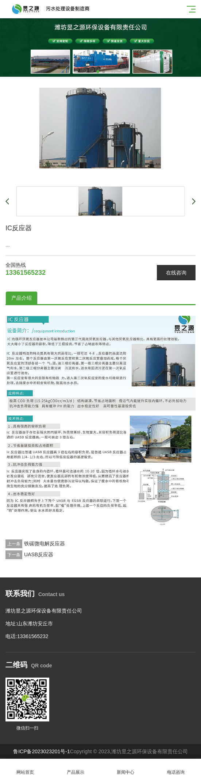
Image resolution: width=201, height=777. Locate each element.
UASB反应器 (38, 554)
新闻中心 (126, 768)
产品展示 (75, 768)
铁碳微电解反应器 (44, 543)
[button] (97, 71)
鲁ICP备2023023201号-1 (41, 751)
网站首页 (25, 768)
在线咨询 (176, 273)
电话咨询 (176, 768)
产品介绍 (21, 298)
